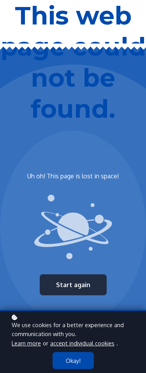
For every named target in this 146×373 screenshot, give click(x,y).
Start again (73, 285)
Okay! (73, 360)
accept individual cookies (82, 343)
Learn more (26, 343)
